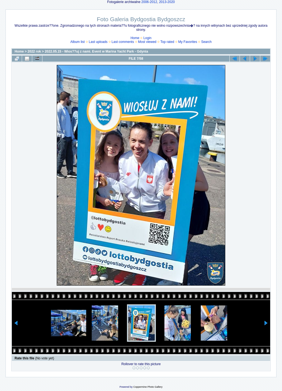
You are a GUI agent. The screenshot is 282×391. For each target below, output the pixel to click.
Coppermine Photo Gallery (147, 386)
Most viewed (147, 42)
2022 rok (34, 51)
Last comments (123, 42)
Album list (77, 42)
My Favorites (187, 42)
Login (147, 38)
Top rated (167, 42)
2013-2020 (167, 2)
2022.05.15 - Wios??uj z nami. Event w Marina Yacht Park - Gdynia (96, 51)
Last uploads (98, 42)
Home (135, 38)
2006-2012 (149, 2)
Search (206, 42)
